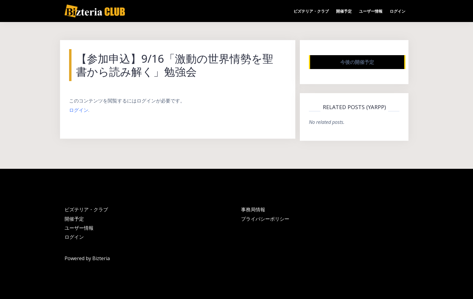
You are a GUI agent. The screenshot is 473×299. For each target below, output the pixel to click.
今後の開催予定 (357, 62)
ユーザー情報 (371, 11)
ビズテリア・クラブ (311, 11)
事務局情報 (253, 209)
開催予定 (344, 11)
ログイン (397, 11)
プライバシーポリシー (265, 219)
